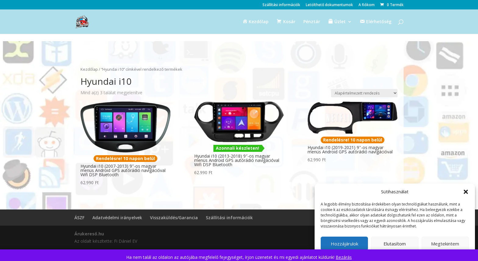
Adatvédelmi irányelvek (117, 217)
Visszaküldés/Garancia (174, 217)
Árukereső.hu (89, 234)
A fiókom (366, 5)
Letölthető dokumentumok (329, 5)
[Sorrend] (364, 93)
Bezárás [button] (344, 257)
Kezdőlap (89, 69)
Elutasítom (394, 244)
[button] (466, 192)
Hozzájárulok (344, 244)
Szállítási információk (281, 5)
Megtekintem (445, 244)
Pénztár (311, 22)
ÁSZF (79, 217)
